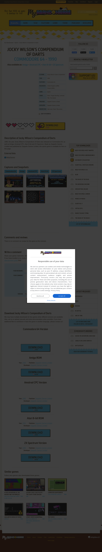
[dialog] (51, 276)
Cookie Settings (45, 290)
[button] (51, 300)
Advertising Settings (43, 288)
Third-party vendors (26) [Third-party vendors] (49, 277)
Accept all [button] (61, 296)
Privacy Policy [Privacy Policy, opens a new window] (55, 290)
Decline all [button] (40, 296)
